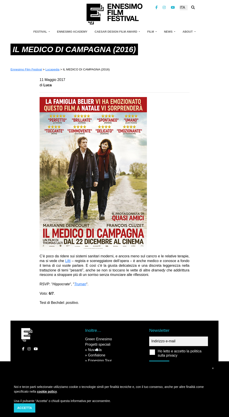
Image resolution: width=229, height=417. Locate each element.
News (168, 31)
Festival (40, 31)
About (187, 31)
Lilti (67, 261)
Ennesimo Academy (72, 31)
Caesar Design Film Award (116, 31)
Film (151, 31)
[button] (213, 368)
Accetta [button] (24, 408)
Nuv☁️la (95, 350)
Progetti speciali (97, 344)
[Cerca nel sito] (193, 7)
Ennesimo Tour (100, 360)
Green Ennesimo (98, 339)
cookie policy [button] (47, 391)
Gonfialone (96, 355)
